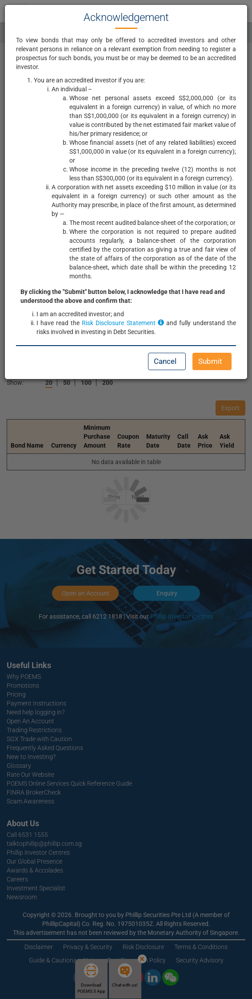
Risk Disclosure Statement (123, 322)
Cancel (165, 361)
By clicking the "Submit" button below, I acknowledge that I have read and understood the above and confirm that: (122, 296)
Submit (210, 361)
